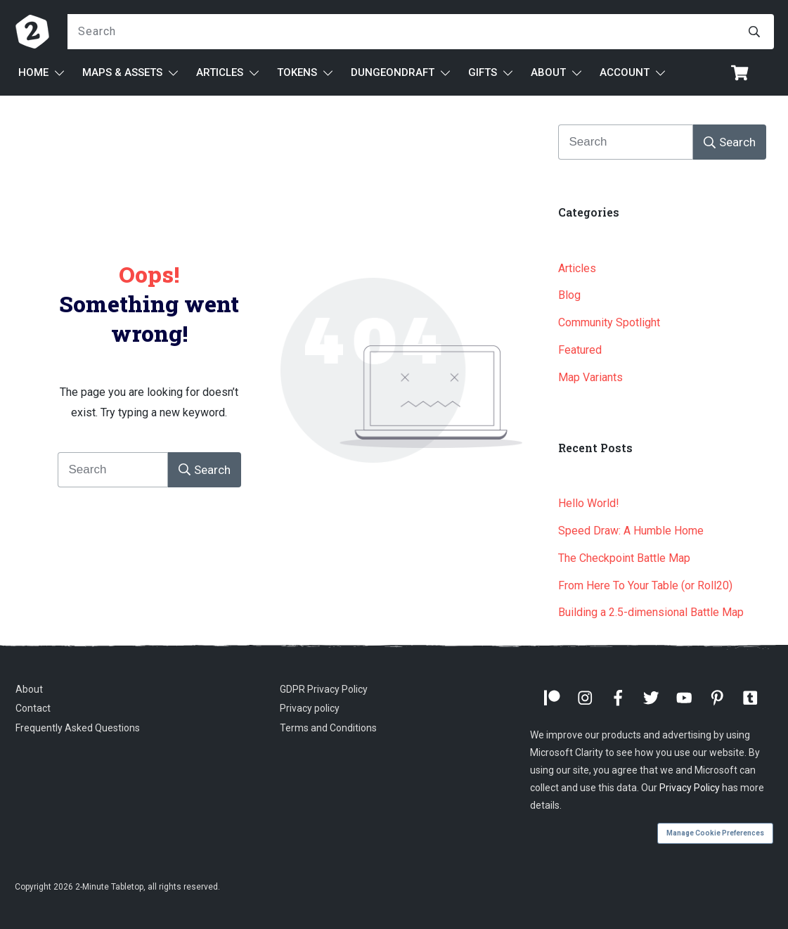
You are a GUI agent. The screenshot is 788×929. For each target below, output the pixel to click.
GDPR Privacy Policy (324, 689)
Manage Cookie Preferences (715, 833)
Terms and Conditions (328, 727)
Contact (33, 708)
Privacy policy (310, 708)
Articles (577, 268)
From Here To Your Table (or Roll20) (645, 585)
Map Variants (590, 377)
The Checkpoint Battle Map (624, 558)
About (29, 689)
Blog (569, 295)
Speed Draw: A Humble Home (631, 530)
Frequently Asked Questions (77, 727)
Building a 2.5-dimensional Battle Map (651, 612)
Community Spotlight (609, 322)
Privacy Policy (689, 787)
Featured (580, 350)
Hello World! (588, 503)
